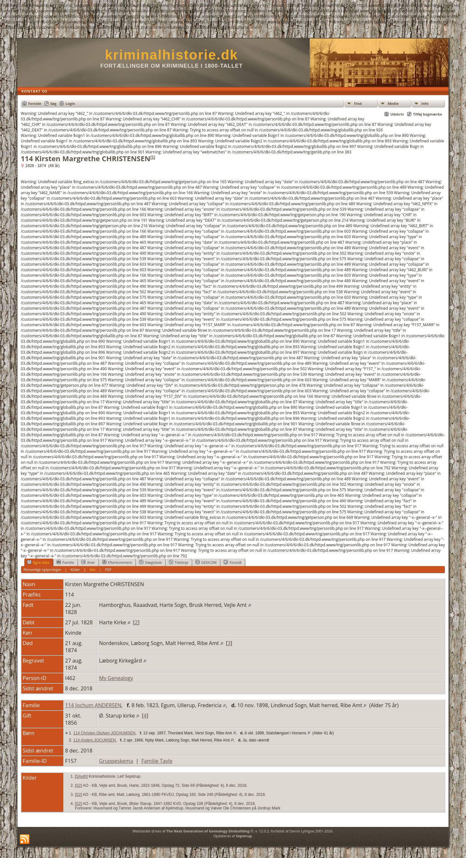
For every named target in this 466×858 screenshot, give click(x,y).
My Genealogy (116, 678)
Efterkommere (117, 562)
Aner (88, 562)
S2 (78, 785)
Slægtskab (150, 562)
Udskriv (397, 114)
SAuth (81, 776)
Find (358, 103)
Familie (65, 562)
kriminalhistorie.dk (171, 54)
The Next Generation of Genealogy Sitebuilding (208, 831)
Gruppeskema (116, 760)
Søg (53, 103)
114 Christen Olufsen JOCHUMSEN (104, 733)
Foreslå (232, 562)
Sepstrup (244, 835)
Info (424, 103)
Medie (393, 103)
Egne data (38, 562)
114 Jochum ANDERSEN (93, 705)
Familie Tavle (156, 760)
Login (70, 103)
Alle (92, 569)
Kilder (75, 569)
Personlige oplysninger (42, 569)
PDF (108, 569)
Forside (34, 103)
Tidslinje (178, 562)
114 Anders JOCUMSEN (94, 740)
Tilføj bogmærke (427, 114)
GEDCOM (205, 562)
